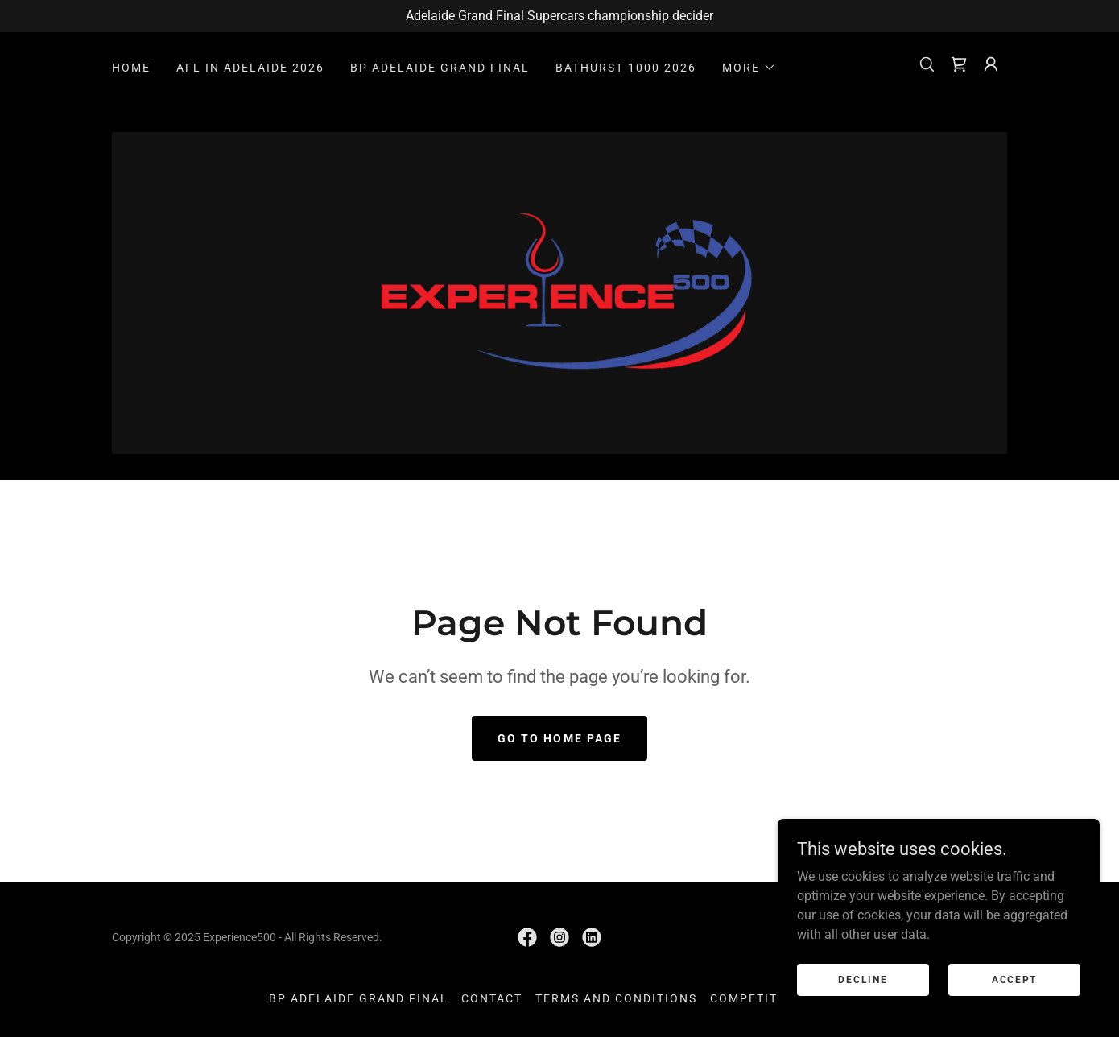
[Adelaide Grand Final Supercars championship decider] (559, 16)
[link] (959, 64)
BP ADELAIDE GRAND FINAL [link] (440, 67)
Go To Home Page (559, 738)
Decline (862, 979)
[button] (749, 67)
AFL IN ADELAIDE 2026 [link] (250, 67)
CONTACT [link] (491, 998)
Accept (1014, 979)
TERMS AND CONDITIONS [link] (616, 998)
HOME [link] (131, 67)
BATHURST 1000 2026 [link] (625, 67)
